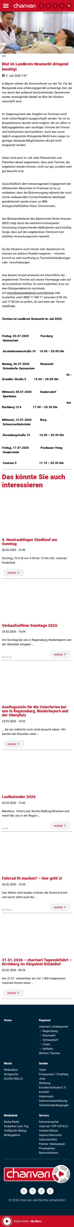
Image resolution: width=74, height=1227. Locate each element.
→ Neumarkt (47, 1035)
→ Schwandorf (48, 1040)
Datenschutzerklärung (53, 1101)
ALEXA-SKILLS (13, 1078)
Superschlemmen (50, 1135)
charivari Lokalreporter (53, 1026)
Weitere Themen (49, 1053)
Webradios (11, 1070)
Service (44, 1115)
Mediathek (11, 1115)
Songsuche (11, 1074)
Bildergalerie (12, 1135)
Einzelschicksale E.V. (52, 1087)
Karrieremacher (49, 1122)
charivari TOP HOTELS (53, 1126)
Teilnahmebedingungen (54, 1105)
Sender (43, 1063)
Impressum (46, 1096)
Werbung (44, 1083)
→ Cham (44, 1044)
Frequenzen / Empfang (53, 1074)
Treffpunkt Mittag (15, 1130)
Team (42, 1070)
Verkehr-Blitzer (48, 1130)
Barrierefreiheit (48, 1153)
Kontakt (44, 1092)
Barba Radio (11, 1122)
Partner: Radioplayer (52, 1144)
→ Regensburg (48, 1031)
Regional (44, 1020)
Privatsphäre (47, 1148)
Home (8, 1020)
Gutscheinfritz (48, 1139)
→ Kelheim (46, 1049)
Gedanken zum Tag (16, 1126)
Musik (8, 1063)
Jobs (42, 1078)
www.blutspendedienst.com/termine (30, 293)
